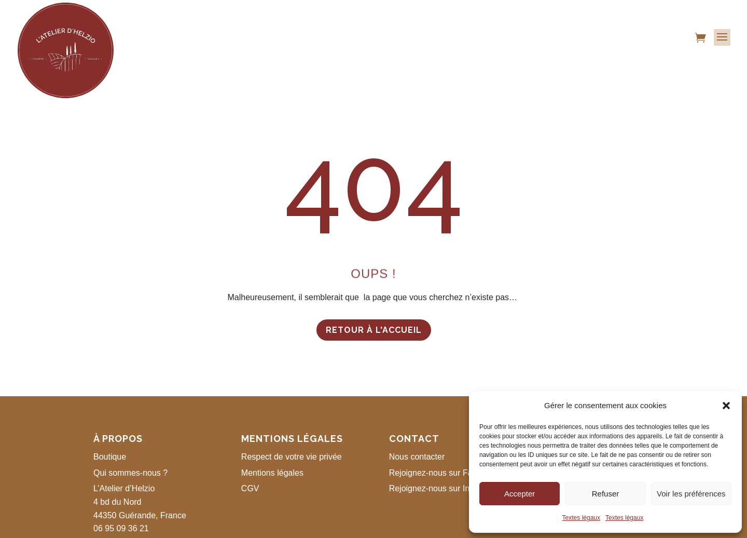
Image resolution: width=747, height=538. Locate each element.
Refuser (605, 493)
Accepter (519, 493)
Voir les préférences (691, 493)
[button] (726, 405)
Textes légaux (581, 517)
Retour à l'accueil (374, 330)
